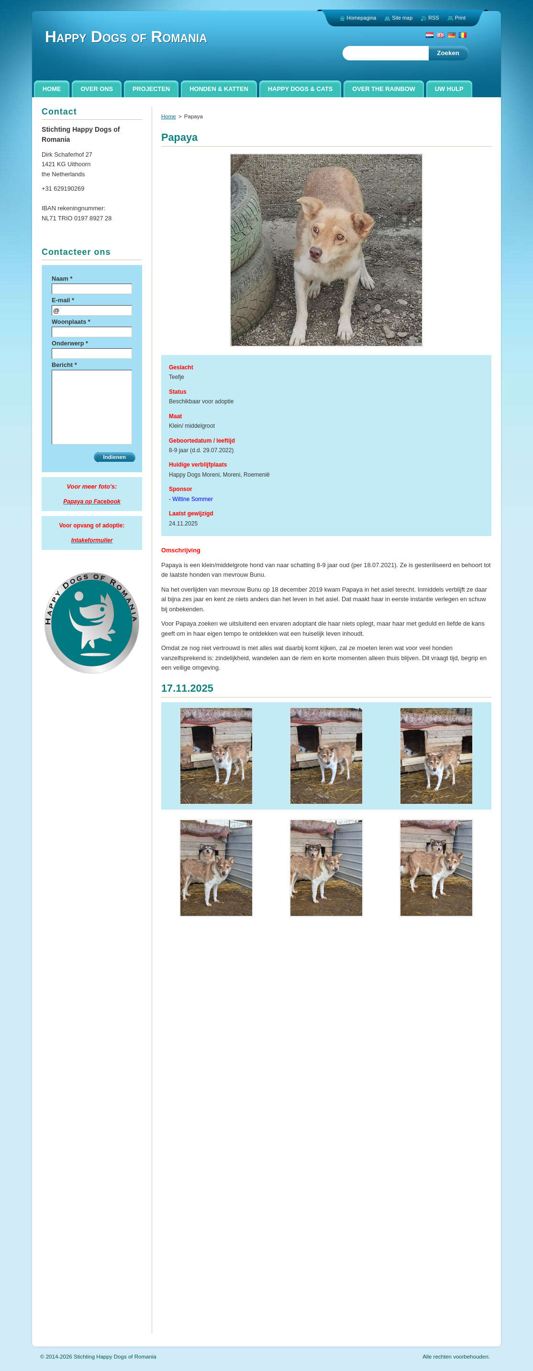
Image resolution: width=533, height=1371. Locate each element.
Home (168, 116)
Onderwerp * (70, 343)
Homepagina (362, 18)
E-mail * (63, 300)
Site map (402, 18)
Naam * (62, 278)
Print (460, 18)
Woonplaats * (71, 321)
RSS (433, 18)
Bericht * (64, 364)
